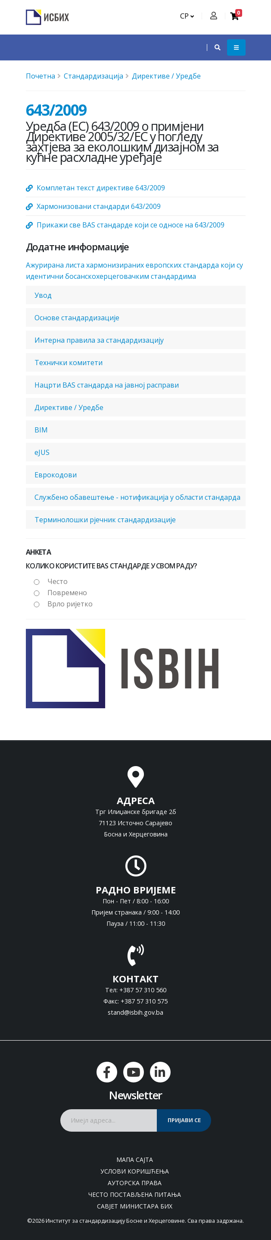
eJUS (42, 452)
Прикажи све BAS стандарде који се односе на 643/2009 (130, 225)
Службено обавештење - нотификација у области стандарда (137, 497)
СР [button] (187, 16)
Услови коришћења (134, 1171)
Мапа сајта (134, 1159)
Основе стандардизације (76, 317)
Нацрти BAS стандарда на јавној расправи (106, 385)
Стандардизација (93, 76)
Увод (43, 295)
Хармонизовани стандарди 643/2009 (99, 206)
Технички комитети (68, 362)
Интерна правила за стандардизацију (99, 340)
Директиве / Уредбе (166, 76)
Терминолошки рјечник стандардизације (105, 519)
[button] (213, 47)
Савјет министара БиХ (134, 1206)
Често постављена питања (134, 1194)
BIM (41, 430)
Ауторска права (135, 1183)
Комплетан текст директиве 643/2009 (101, 187)
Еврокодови (55, 475)
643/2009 (56, 109)
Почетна (40, 76)
